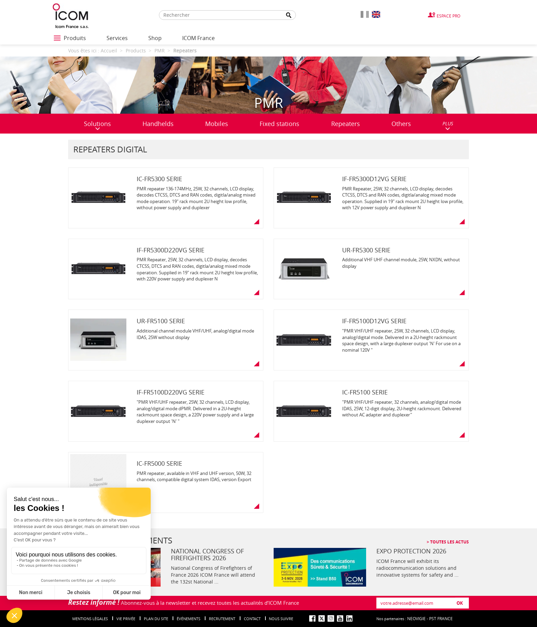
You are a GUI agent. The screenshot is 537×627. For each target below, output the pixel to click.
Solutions (97, 125)
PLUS (447, 125)
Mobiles (216, 124)
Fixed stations (279, 124)
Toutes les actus (449, 542)
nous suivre (281, 618)
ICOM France (198, 38)
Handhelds (158, 124)
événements (188, 618)
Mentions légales (90, 618)
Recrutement (222, 618)
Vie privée (125, 618)
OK (460, 603)
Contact (252, 618)
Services (117, 38)
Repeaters (345, 124)
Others (401, 124)
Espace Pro (448, 15)
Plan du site (156, 618)
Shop (155, 38)
